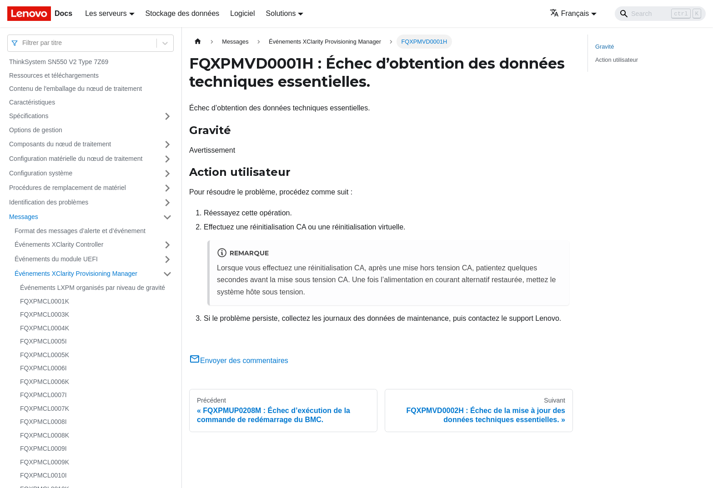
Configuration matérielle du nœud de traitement (75, 158)
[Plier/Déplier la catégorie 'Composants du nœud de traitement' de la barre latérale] (167, 144)
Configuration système (40, 173)
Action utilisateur (616, 59)
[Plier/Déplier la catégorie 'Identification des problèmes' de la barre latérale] (167, 202)
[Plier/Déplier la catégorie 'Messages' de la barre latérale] (167, 217)
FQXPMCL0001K (44, 301)
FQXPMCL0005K (44, 355)
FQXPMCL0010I (43, 475)
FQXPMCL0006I (43, 368)
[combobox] (23, 43)
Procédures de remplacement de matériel (67, 187)
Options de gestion (35, 130)
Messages (23, 216)
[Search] (660, 13)
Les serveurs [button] (106, 13)
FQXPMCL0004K (44, 328)
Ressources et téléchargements (54, 75)
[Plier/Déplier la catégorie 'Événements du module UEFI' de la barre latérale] (167, 259)
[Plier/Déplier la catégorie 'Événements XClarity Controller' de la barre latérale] (167, 245)
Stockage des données (183, 13)
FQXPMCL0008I (43, 421)
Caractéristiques (32, 102)
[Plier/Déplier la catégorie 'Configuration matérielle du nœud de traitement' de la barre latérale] (167, 159)
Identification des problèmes (48, 202)
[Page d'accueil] (197, 42)
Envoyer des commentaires (238, 360)
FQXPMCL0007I (43, 394)
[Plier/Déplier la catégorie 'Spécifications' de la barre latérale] (167, 116)
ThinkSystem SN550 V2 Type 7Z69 (58, 61)
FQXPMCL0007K (44, 408)
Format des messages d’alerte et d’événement (80, 230)
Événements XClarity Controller (59, 244)
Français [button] (569, 13)
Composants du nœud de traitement (60, 144)
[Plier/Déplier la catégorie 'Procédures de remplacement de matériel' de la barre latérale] (167, 188)
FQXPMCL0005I (43, 341)
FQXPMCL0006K (44, 381)
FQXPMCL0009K (44, 462)
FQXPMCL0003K (44, 314)
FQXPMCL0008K (44, 435)
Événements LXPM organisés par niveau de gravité (92, 287)
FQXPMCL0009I (43, 448)
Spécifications (28, 116)
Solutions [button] (281, 13)
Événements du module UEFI (56, 259)
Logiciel (242, 13)
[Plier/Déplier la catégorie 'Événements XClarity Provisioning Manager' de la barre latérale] (167, 274)
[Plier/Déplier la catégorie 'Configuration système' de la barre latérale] (167, 173)
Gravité (604, 46)
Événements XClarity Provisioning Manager (76, 273)
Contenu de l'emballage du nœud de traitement (75, 88)
